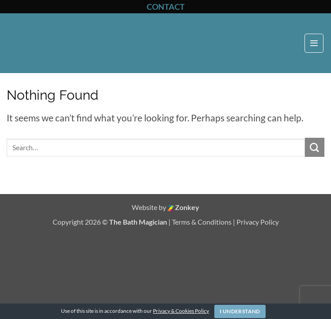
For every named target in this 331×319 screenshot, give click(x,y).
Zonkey (183, 207)
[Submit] (314, 147)
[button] (313, 43)
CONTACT (166, 7)
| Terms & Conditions (200, 222)
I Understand (240, 311)
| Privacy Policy (256, 222)
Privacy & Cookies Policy (181, 310)
